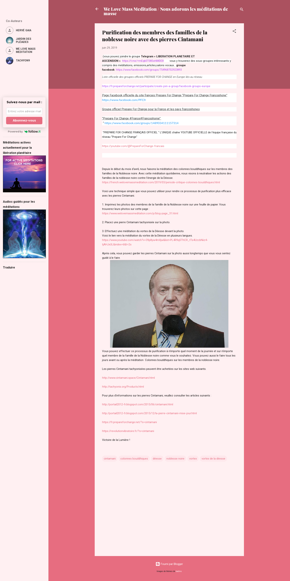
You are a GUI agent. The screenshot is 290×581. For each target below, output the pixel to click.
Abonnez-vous (24, 120)
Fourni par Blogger (169, 564)
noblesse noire (175, 458)
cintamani (110, 458)
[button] (234, 32)
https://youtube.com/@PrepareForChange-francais (133, 146)
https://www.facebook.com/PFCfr (124, 100)
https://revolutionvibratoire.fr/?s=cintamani (128, 431)
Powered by (24, 131)
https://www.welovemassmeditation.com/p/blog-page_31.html (140, 213)
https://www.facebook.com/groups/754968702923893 (149, 69)
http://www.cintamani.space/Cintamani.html (128, 377)
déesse (157, 458)
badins (179, 571)
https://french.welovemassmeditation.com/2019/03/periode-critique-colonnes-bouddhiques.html (161, 182)
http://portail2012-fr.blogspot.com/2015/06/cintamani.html (137, 404)
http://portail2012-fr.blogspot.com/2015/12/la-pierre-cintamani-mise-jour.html (149, 413)
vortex (193, 458)
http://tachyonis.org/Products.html (123, 386)
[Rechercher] (242, 10)
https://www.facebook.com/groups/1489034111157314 (142, 123)
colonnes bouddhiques (134, 458)
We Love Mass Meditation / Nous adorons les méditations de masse (166, 11)
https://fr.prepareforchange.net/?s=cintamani (129, 422)
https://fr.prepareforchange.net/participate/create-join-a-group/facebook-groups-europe (156, 86)
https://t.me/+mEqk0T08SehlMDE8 (143, 61)
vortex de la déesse (213, 458)
